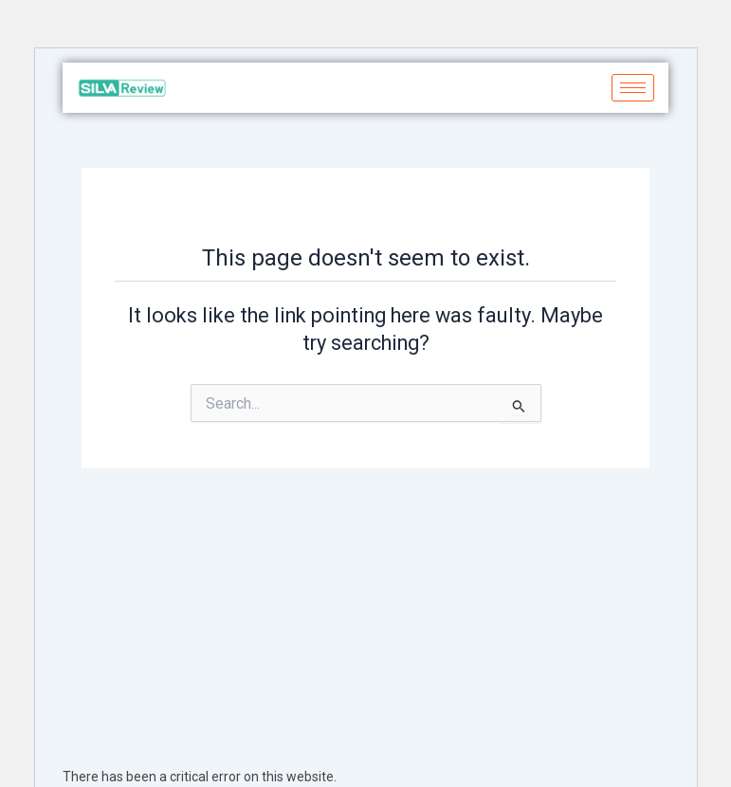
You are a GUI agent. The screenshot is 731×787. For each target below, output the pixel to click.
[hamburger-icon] (633, 87)
